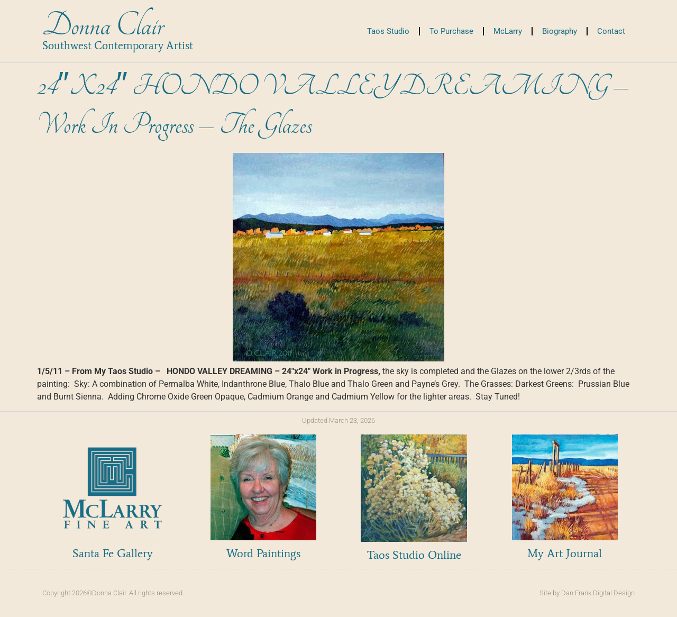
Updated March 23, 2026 (338, 420)
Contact (611, 31)
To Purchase (451, 31)
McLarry (507, 31)
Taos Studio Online (414, 555)
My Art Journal (564, 553)
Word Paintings (263, 553)
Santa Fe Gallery (112, 553)
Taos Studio (388, 31)
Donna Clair (102, 25)
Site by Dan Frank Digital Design (587, 593)
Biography (559, 31)
